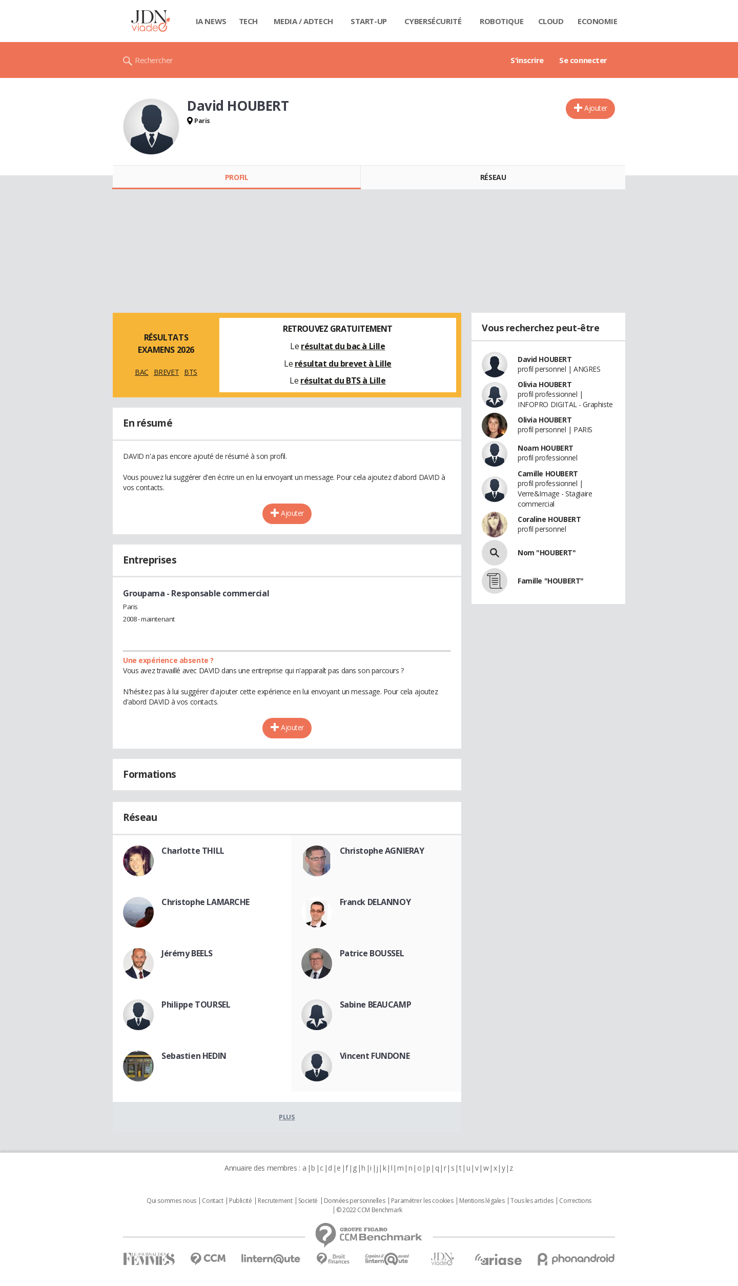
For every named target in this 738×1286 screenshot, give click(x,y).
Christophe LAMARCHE (205, 902)
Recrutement (275, 1200)
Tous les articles (532, 1200)
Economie (598, 21)
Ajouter (595, 108)
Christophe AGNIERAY (382, 850)
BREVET (166, 372)
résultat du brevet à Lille (343, 363)
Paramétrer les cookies (422, 1200)
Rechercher (154, 60)
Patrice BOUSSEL (372, 953)
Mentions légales (481, 1200)
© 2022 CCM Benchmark (369, 1210)
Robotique (501, 21)
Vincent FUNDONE (375, 1055)
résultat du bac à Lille (343, 346)
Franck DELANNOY (375, 902)
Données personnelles (354, 1200)
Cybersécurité (433, 21)
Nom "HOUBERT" (547, 552)
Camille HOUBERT (548, 473)
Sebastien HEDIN (194, 1055)
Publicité (240, 1200)
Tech (248, 21)
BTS (190, 372)
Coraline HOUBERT (549, 519)
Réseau (493, 177)
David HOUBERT (545, 359)
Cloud (551, 21)
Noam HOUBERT (545, 448)
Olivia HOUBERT (544, 384)
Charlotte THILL (192, 850)
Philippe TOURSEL (195, 1004)
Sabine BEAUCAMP (376, 1004)
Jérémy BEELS (187, 953)
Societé (308, 1200)
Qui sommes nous (171, 1200)
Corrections (575, 1200)
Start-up (369, 21)
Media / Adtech (303, 21)
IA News (211, 21)
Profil (236, 177)
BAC (142, 372)
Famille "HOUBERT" (551, 581)
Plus (287, 1116)
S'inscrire (527, 60)
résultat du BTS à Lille (342, 380)
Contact (212, 1200)
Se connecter (583, 60)
